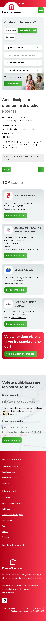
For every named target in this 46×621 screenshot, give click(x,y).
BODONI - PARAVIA (24, 195)
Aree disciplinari (28, 30)
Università (6, 483)
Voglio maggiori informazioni (20, 354)
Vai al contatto (11, 440)
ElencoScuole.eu (9, 126)
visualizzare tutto (10, 147)
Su (7, 169)
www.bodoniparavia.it (20, 209)
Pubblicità (6, 509)
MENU (41, 10)
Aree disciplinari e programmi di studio (18, 129)
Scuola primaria (8, 472)
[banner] (11, 8)
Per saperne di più (15, 215)
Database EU (24, 3)
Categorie (11, 30)
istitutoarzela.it (17, 283)
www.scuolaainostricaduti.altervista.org (21, 249)
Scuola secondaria (10, 477)
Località (10, 37)
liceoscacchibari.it (18, 317)
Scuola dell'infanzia (10, 466)
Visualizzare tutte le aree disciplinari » (20, 77)
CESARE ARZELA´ (23, 269)
